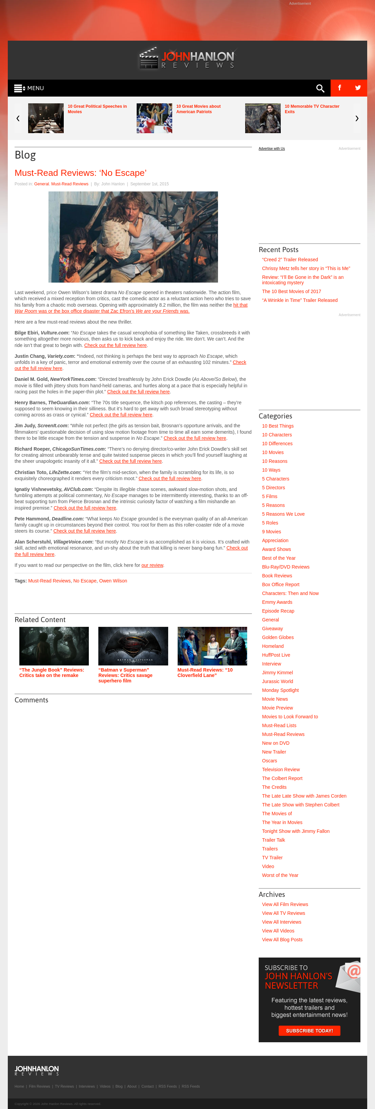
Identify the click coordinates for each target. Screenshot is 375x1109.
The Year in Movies (282, 822)
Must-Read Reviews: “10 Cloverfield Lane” (205, 672)
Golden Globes (278, 637)
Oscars (269, 760)
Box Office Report (280, 584)
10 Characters (277, 434)
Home (19, 1086)
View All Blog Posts (282, 939)
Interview (271, 663)
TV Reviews (64, 1086)
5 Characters (275, 478)
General (41, 184)
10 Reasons (275, 461)
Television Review (281, 769)
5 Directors (273, 487)
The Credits (274, 787)
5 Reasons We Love (283, 514)
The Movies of (277, 813)
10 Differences (277, 443)
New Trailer (274, 752)
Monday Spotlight (280, 690)
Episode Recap (278, 611)
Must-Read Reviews (69, 184)
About (131, 1086)
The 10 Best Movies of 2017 (291, 291)
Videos (105, 1086)
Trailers (270, 848)
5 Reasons (273, 505)
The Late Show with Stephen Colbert (300, 804)
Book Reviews (277, 575)
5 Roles (270, 523)
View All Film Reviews (285, 904)
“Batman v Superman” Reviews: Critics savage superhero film (125, 675)
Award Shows (276, 549)
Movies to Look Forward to (290, 716)
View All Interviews (281, 922)
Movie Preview (277, 708)
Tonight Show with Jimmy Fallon (296, 831)
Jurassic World (277, 681)
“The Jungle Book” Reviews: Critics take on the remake (51, 672)
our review (152, 565)
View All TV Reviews (283, 913)
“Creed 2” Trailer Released (290, 259)
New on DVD (276, 743)
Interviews (87, 1086)
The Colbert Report (282, 778)
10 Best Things (278, 426)
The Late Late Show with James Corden (304, 796)
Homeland (273, 646)
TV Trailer (272, 857)
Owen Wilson (113, 580)
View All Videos (278, 930)
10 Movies (273, 452)
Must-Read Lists (279, 725)
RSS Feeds (168, 1086)
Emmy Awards (277, 602)
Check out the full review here (115, 345)
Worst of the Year (280, 875)
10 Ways (271, 470)
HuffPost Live (276, 655)
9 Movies (271, 531)
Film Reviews (39, 1086)
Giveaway (272, 628)
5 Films (269, 496)
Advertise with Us (272, 148)
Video (268, 866)
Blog (118, 1086)
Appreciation (275, 540)
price (51, 292)
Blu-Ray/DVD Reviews (286, 567)
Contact (147, 1086)
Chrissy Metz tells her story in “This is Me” (306, 268)
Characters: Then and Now (290, 593)
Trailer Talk (273, 840)
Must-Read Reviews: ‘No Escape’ (81, 173)
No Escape (84, 580)
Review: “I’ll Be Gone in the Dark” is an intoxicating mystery (302, 279)
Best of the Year (279, 558)
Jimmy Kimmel (277, 672)
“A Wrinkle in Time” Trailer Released (300, 300)
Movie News (275, 699)
